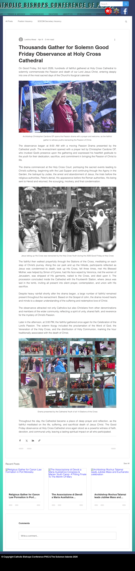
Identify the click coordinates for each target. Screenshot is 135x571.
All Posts (9, 21)
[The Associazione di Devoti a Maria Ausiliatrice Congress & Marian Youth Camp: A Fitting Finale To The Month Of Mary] (68, 479)
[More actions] (114, 39)
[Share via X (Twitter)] (26, 440)
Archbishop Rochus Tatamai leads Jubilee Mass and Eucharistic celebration (110, 496)
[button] (126, 21)
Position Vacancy (25, 21)
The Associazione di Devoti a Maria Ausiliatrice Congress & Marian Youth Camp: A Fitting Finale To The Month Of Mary (67, 496)
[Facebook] (124, 10)
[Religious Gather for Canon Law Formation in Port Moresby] (25, 479)
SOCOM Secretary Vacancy (49, 21)
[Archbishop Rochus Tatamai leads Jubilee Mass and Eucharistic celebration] (110, 479)
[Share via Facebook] (20, 440)
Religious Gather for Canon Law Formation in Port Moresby (24, 496)
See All (126, 463)
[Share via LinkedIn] (33, 440)
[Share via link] (39, 440)
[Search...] (109, 3)
